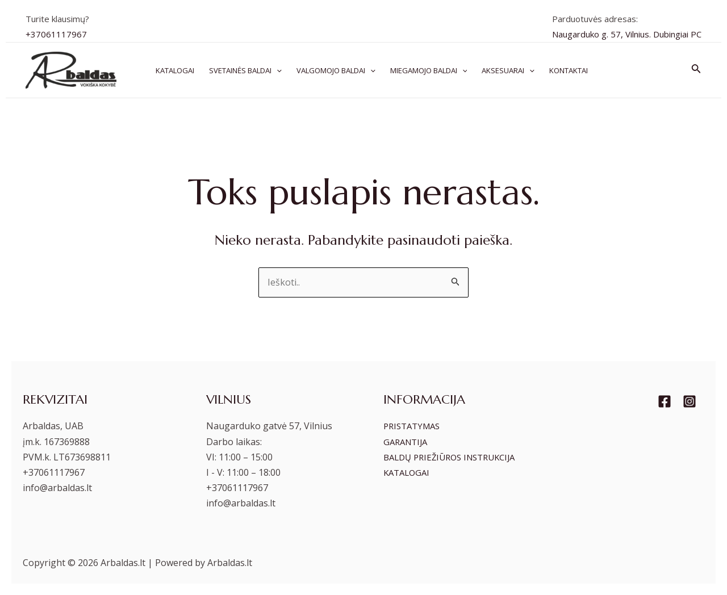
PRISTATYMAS (414, 426)
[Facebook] (664, 401)
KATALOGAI (408, 487)
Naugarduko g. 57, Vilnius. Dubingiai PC (626, 34)
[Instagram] (689, 401)
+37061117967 (56, 34)
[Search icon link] (696, 69)
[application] (276, 70)
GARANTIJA (407, 441)
